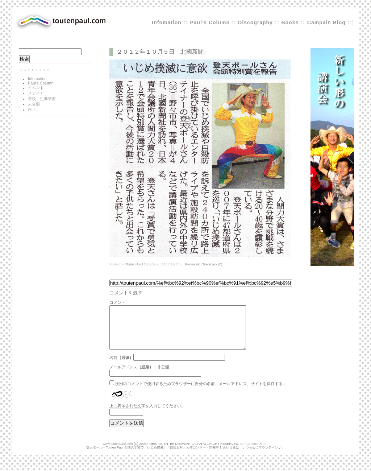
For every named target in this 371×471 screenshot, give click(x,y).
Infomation (167, 22)
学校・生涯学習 (42, 98)
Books (290, 22)
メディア (36, 93)
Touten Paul (134, 264)
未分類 (34, 104)
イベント (36, 88)
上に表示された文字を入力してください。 (147, 414)
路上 (32, 109)
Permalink (192, 264)
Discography (255, 22)
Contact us (254, 452)
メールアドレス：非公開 (139, 375)
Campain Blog (326, 22)
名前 (113, 366)
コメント (117, 302)
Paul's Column (211, 22)
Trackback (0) (212, 264)
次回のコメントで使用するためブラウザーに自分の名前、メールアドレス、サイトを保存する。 (201, 392)
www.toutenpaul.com (118, 452)
